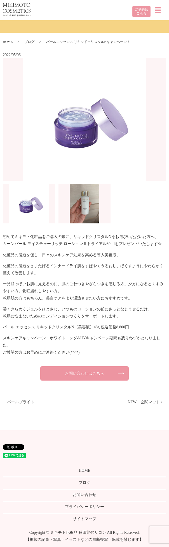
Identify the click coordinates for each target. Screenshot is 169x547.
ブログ (29, 42)
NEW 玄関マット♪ (145, 402)
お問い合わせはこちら (84, 373)
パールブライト (20, 402)
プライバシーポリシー (84, 507)
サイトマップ (84, 519)
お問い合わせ (84, 495)
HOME (8, 42)
